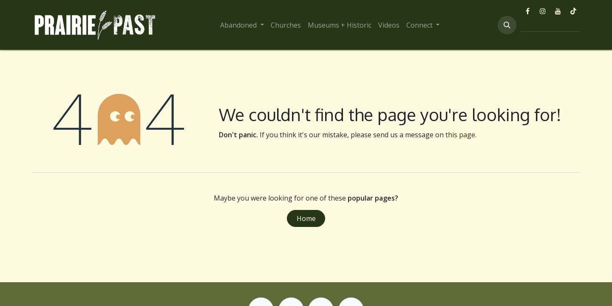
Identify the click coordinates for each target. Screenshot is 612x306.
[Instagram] (543, 11)
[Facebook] (527, 11)
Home (306, 218)
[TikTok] (573, 11)
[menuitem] (242, 25)
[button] (507, 25)
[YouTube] (558, 11)
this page (460, 134)
